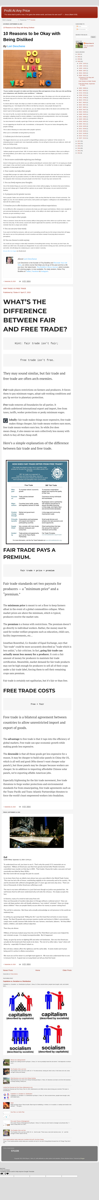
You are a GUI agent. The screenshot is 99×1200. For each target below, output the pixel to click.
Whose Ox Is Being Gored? (18, 1060)
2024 (79, 54)
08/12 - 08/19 (82, 90)
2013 (79, 150)
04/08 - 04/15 (82, 114)
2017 (79, 141)
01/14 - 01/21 (82, 135)
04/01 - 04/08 (82, 116)
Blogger (82, 1158)
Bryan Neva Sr (90, 43)
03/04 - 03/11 (82, 124)
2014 (79, 148)
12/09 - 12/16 (82, 66)
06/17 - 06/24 (82, 102)
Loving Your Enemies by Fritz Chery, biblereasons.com (18, 1087)
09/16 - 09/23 (82, 73)
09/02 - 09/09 (82, 88)
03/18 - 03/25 (82, 121)
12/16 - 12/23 (82, 63)
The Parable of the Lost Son (18, 1130)
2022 (79, 56)
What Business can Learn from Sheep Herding (23, 1078)
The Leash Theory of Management (20, 1121)
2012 (79, 153)
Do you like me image (9, 251)
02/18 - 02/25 (82, 126)
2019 (79, 59)
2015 (79, 146)
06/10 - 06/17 (82, 104)
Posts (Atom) (14, 974)
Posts (79, 26)
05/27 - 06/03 (82, 107)
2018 (79, 61)
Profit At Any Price (17, 10)
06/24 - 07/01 (82, 100)
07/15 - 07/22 (82, 93)
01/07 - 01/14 (82, 138)
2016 (79, 143)
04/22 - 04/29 (82, 112)
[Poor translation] (6, 1173)
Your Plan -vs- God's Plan (17, 1112)
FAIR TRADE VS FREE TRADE (14, 288)
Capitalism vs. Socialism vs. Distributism (17, 981)
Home (37, 970)
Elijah (12, 1103)
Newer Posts (8, 970)
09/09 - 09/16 (82, 75)
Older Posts (67, 970)
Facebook (35, 271)
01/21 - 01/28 (82, 133)
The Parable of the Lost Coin (18, 1069)
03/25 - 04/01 (82, 119)
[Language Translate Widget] (10, 20)
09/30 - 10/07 (82, 70)
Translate (31, 20)
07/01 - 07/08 (82, 97)
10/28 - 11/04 (82, 68)
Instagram (44, 271)
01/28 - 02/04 (82, 131)
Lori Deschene (16, 46)
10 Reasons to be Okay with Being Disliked (18, 27)
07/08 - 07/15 (82, 95)
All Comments (81, 29)
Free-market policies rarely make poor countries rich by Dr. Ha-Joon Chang (23, 1139)
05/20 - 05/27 (82, 109)
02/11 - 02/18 (82, 128)
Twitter (28, 271)
